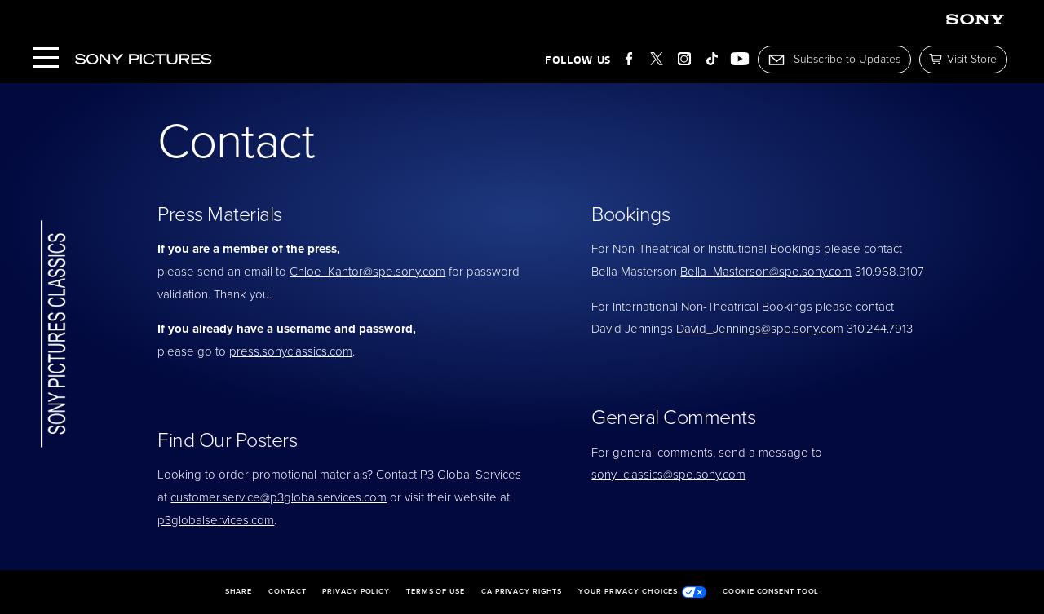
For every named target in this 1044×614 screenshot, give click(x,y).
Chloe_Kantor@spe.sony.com (367, 271)
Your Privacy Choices (642, 592)
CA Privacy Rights (521, 592)
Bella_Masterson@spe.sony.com (766, 271)
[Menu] (46, 59)
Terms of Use (435, 592)
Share (239, 592)
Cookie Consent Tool (771, 592)
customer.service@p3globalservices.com (278, 497)
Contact (287, 592)
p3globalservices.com (215, 520)
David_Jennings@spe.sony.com (759, 328)
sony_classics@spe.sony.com (668, 474)
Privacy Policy (356, 592)
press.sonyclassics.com (290, 351)
